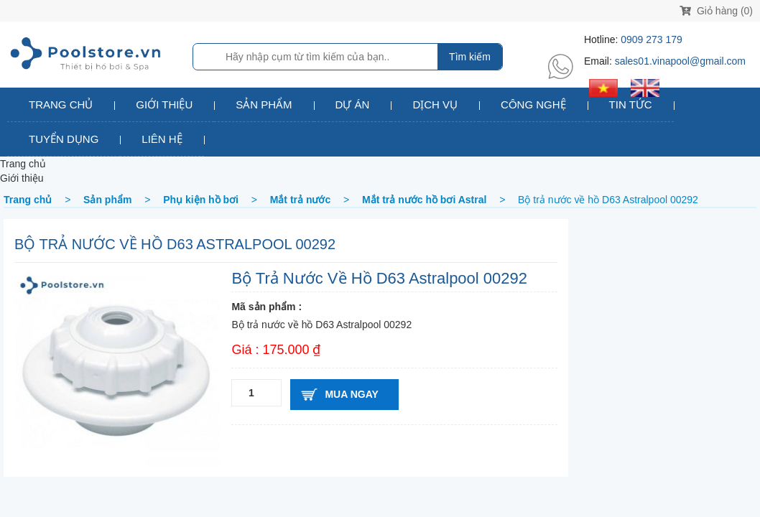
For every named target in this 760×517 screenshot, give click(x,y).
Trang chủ (61, 104)
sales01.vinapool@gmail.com (680, 61)
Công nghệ (533, 104)
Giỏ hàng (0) (716, 11)
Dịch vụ (435, 104)
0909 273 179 (651, 39)
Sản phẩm (264, 104)
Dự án (352, 104)
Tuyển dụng (63, 139)
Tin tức (630, 104)
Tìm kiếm (470, 56)
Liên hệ (162, 139)
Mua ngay (351, 394)
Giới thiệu (164, 104)
